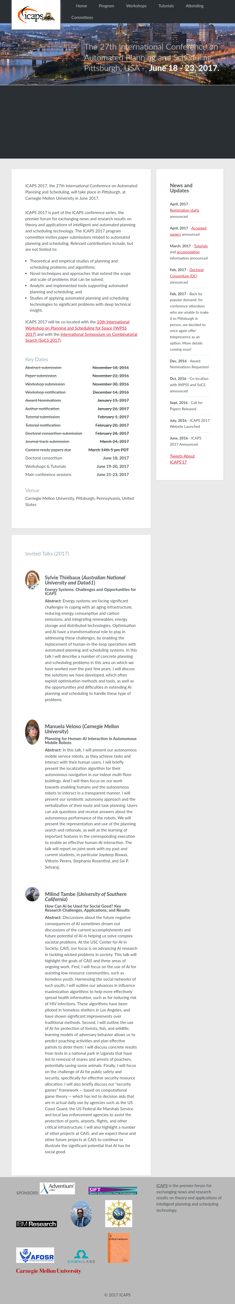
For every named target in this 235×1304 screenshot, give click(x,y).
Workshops (136, 5)
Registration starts (184, 210)
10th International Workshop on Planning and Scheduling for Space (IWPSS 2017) (77, 328)
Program (106, 5)
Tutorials (166, 5)
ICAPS (162, 1185)
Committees (82, 17)
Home (81, 5)
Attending (194, 5)
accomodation (188, 251)
